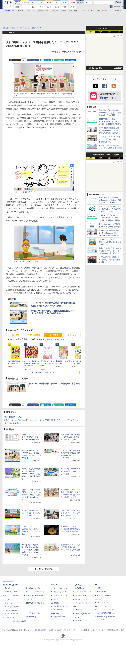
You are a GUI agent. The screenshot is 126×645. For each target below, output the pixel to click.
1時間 (91, 32)
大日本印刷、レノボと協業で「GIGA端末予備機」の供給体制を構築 (31, 437)
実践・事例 (73, 11)
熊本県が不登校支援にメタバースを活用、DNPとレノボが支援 (31, 513)
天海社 (99, 588)
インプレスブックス (33, 613)
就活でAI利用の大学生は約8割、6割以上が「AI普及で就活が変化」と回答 (110, 208)
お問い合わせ (27, 630)
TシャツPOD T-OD (60, 595)
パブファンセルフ (103, 602)
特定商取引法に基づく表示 (115, 630)
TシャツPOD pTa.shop (105, 609)
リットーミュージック (61, 588)
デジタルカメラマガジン (13, 614)
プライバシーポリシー (71, 630)
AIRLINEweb (79, 588)
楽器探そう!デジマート (61, 592)
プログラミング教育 (59, 11)
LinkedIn (72, 60)
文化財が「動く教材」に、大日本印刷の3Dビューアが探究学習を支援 (70, 528)
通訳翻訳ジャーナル (82, 595)
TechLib (78, 620)
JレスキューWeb (81, 599)
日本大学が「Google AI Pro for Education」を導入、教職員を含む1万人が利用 (110, 112)
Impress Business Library (34, 595)
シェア (35, 60)
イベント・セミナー (87, 11)
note (59, 60)
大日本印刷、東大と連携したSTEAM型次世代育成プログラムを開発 (70, 437)
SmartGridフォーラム (33, 588)
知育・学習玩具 (34, 335)
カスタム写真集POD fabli (106, 613)
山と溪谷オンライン (60, 606)
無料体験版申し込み (13, 417)
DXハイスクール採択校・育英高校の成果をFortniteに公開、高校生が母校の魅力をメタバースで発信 (31, 550)
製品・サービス (102, 11)
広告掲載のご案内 (40, 630)
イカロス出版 (77, 585)
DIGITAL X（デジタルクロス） (36, 603)
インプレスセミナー (33, 599)
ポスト (17, 60)
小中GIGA (21, 11)
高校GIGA (31, 11)
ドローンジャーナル (11, 603)
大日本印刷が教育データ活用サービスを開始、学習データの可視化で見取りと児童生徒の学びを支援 (31, 495)
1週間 (109, 32)
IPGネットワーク (100, 606)
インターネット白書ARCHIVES (15, 621)
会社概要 (84, 630)
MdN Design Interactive (83, 614)
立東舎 (56, 599)
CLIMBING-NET (59, 610)
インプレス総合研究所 (12, 595)
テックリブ (76, 617)
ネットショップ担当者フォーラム (37, 592)
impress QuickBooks (104, 595)
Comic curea (101, 592)
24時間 (100, 32)
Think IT (7, 588)
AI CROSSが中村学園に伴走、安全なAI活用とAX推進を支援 (109, 259)
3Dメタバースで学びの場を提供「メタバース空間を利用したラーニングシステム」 (41, 420)
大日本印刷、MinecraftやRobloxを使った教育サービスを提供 (70, 471)
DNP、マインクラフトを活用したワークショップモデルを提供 (70, 513)
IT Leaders (8, 599)
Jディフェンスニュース (83, 592)
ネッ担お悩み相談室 (11, 607)
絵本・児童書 (53, 335)
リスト (24, 60)
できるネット (9, 617)
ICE (96, 585)
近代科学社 (55, 614)
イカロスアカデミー (82, 603)
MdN (74, 607)
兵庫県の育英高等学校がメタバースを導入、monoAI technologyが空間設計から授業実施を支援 (31, 474)
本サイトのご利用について (11, 630)
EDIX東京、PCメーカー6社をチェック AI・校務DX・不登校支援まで (109, 139)
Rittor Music (55, 585)
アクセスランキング (100, 28)
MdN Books (79, 610)
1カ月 (119, 32)
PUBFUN (98, 599)
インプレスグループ (96, 630)
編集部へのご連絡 (55, 630)
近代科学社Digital (59, 617)
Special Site (97, 68)
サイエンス (71, 335)
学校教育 (15, 335)
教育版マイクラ (43, 11)
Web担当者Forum (11, 592)
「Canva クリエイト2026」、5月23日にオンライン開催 (110, 241)
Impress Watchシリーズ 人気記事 (105, 155)
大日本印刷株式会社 (13, 423)
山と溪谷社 (55, 603)
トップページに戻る (44, 569)
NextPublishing (31, 617)
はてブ (47, 60)
